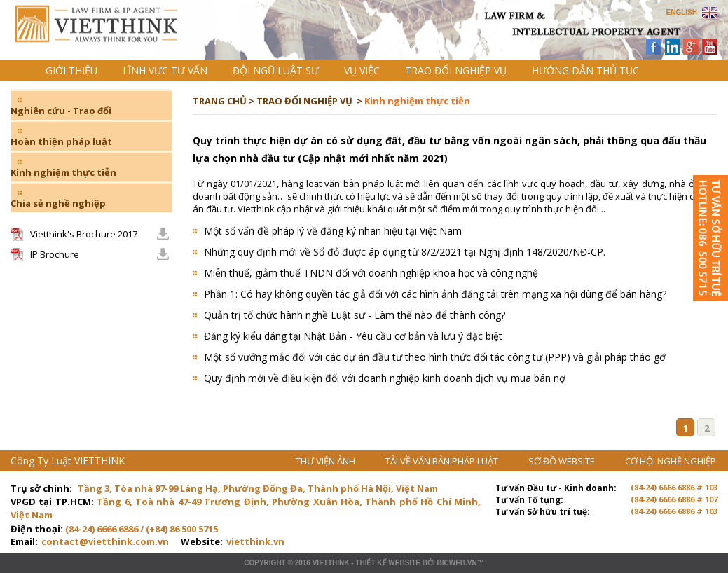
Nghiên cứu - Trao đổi (61, 110)
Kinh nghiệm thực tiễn (63, 172)
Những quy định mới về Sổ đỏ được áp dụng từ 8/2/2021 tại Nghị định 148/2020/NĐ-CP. (404, 251)
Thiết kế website (387, 563)
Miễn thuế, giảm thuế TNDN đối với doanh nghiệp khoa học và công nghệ (371, 272)
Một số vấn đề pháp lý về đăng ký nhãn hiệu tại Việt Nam (333, 230)
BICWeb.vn (456, 563)
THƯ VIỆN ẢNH (326, 461)
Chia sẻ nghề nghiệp (58, 203)
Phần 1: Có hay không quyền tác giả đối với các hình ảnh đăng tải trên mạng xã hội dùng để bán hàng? (435, 294)
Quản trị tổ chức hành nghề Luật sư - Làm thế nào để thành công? (354, 315)
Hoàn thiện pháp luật (61, 141)
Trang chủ (108, 35)
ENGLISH (681, 12)
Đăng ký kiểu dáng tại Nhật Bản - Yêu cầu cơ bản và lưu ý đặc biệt (353, 336)
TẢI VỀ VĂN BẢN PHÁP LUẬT (442, 461)
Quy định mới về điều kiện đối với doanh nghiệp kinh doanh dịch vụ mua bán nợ (384, 378)
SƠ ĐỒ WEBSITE (562, 461)
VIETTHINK (331, 563)
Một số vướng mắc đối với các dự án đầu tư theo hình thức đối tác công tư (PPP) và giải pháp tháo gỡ (435, 357)
